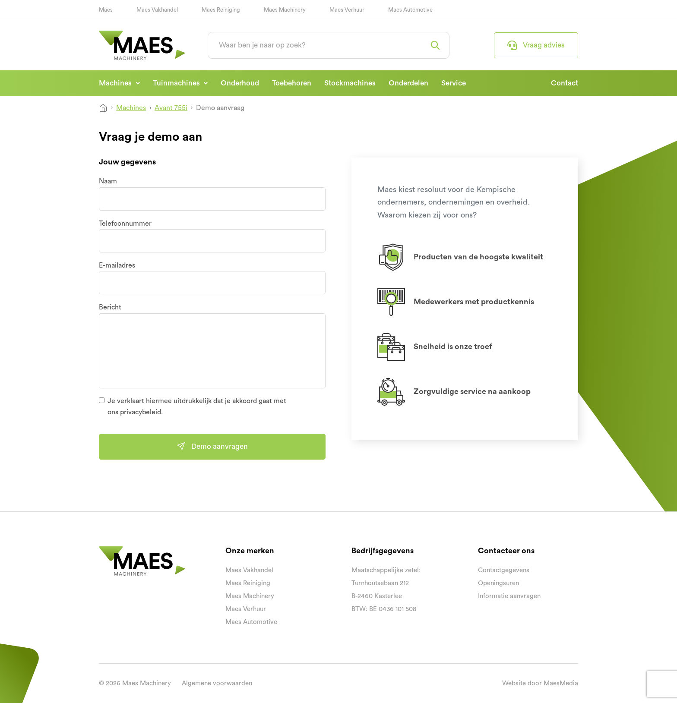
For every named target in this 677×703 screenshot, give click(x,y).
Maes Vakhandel (157, 10)
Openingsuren (498, 583)
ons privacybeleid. (135, 412)
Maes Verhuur (346, 10)
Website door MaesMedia (540, 683)
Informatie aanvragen (509, 596)
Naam (108, 181)
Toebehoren (291, 83)
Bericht (110, 307)
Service (453, 83)
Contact (564, 83)
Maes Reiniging (221, 10)
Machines (116, 83)
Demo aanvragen (212, 446)
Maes (106, 10)
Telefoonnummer (125, 223)
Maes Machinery (285, 10)
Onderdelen (408, 83)
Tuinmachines (177, 83)
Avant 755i (171, 107)
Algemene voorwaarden (217, 683)
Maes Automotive (410, 10)
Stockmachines (350, 83)
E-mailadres (117, 265)
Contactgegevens (503, 570)
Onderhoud (240, 83)
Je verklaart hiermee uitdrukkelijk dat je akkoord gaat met (197, 406)
